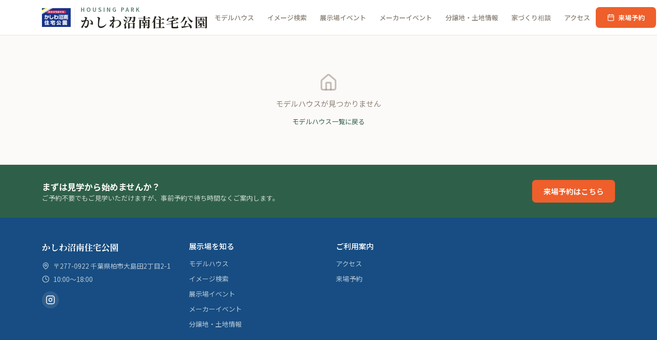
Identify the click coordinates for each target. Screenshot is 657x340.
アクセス (577, 17)
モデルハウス (234, 17)
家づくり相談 (531, 17)
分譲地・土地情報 (471, 17)
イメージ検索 (287, 17)
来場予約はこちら (573, 191)
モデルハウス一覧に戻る (328, 121)
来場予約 (626, 17)
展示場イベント (343, 17)
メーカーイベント (405, 17)
